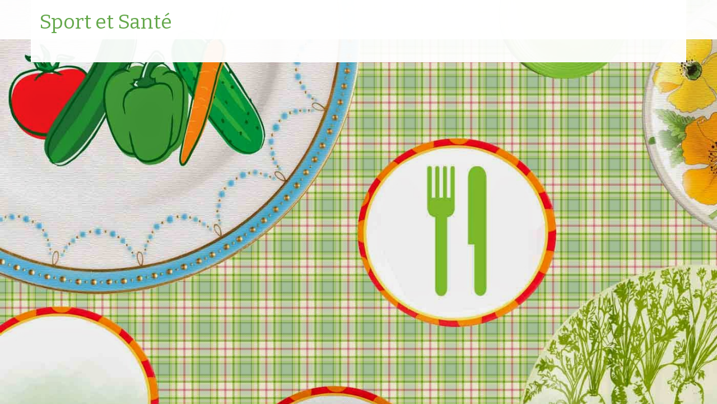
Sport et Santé (105, 22)
